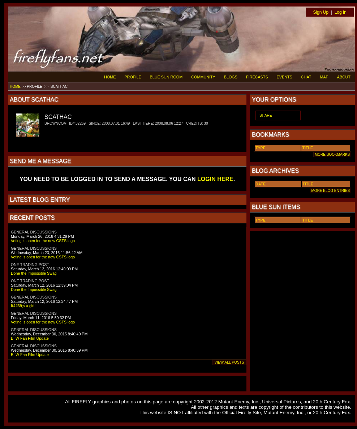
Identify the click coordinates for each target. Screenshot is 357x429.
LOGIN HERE (215, 179)
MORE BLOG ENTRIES (330, 191)
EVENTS (284, 77)
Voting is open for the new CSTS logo (43, 241)
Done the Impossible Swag (34, 273)
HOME (110, 77)
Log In (341, 12)
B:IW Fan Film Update (30, 338)
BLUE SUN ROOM (166, 77)
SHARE (265, 115)
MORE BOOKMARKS (332, 154)
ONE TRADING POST (30, 264)
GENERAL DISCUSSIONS (34, 232)
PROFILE (132, 77)
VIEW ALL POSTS (229, 362)
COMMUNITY (203, 77)
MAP (324, 77)
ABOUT (343, 77)
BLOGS (230, 77)
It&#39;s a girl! (23, 306)
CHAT (306, 77)
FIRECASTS (257, 77)
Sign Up (320, 12)
